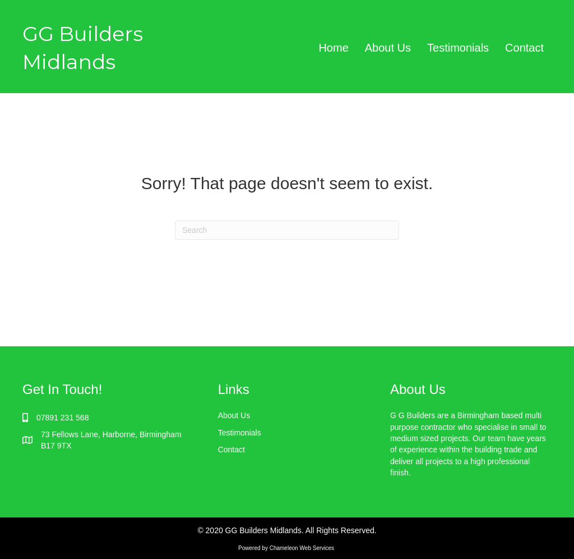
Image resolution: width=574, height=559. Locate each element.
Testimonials (458, 48)
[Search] (287, 230)
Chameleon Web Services (303, 548)
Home (333, 48)
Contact (524, 48)
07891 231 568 (62, 417)
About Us (388, 48)
